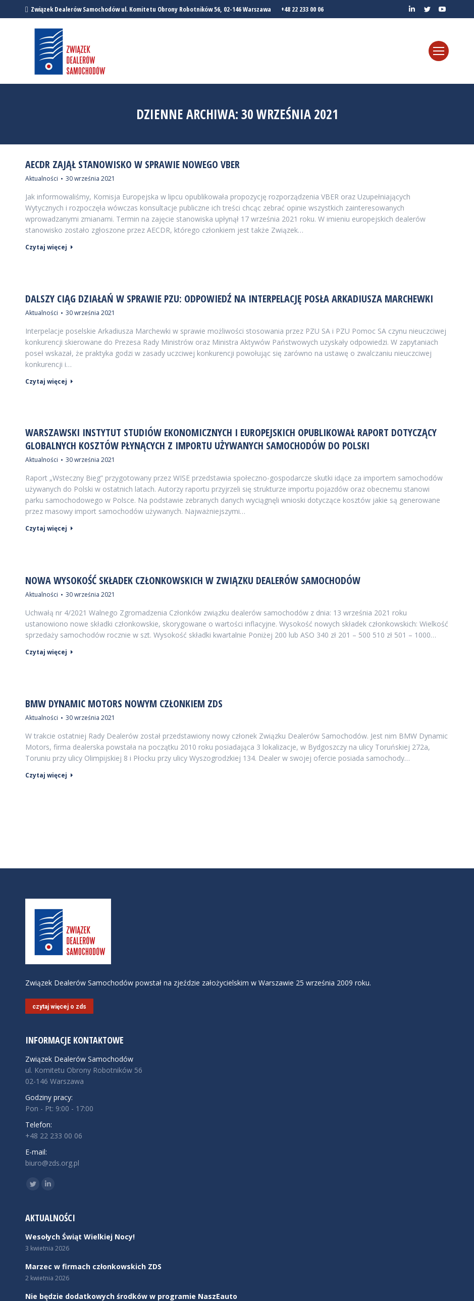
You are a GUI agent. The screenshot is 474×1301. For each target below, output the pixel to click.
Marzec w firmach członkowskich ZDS (93, 1266)
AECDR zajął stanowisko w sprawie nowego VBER (132, 164)
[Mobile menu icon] (439, 51)
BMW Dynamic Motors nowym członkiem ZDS (124, 703)
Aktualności (41, 178)
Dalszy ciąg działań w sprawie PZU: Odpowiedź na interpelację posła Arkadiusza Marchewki (229, 298)
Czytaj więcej (49, 247)
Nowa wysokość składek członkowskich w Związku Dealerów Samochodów (192, 580)
